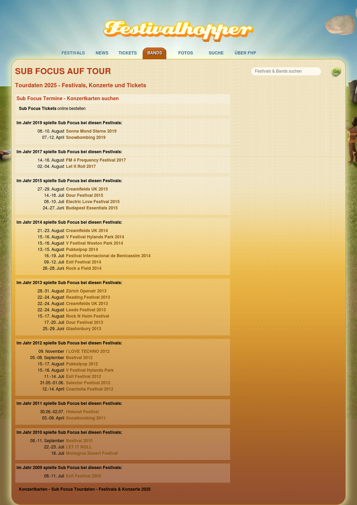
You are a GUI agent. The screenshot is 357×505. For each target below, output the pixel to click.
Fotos (185, 53)
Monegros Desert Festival (91, 453)
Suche (216, 53)
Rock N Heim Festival (87, 316)
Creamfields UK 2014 (87, 231)
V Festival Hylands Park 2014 (95, 237)
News (102, 53)
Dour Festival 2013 (84, 322)
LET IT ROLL (79, 447)
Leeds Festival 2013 (86, 310)
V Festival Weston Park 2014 (94, 243)
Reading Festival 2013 (88, 297)
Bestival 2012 (79, 358)
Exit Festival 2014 (83, 262)
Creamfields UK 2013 (87, 304)
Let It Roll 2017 (81, 166)
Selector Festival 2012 (88, 383)
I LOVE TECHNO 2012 (87, 351)
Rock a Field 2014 (83, 268)
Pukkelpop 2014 (82, 249)
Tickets (128, 53)
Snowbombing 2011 (85, 418)
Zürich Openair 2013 (86, 291)
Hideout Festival (82, 412)
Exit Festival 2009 (83, 476)
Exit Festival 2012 (83, 376)
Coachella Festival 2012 (89, 389)
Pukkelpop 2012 (82, 364)
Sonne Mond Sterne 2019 (91, 131)
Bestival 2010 (79, 441)
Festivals (73, 53)
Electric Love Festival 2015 (93, 202)
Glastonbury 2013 (83, 329)
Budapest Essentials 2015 (91, 208)
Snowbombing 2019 (85, 137)
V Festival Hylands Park (90, 370)
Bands (154, 53)
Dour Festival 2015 (84, 195)
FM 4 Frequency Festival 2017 (96, 160)
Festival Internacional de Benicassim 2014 (108, 256)
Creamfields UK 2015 (87, 189)
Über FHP (245, 53)
